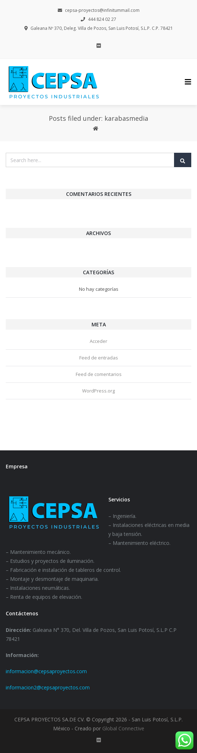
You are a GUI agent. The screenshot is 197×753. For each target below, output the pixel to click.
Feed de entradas (98, 357)
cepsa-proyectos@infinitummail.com (99, 10)
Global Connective (123, 728)
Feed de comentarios (99, 374)
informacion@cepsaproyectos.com (46, 671)
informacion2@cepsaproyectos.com (48, 687)
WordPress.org (98, 390)
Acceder (98, 341)
